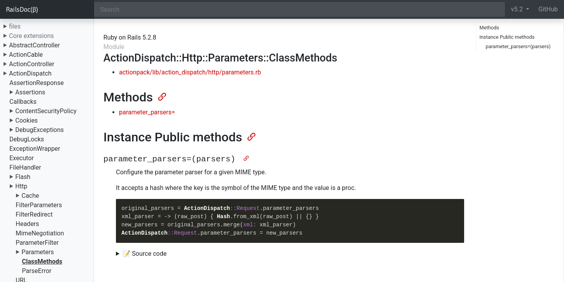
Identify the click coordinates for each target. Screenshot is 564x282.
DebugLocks (26, 139)
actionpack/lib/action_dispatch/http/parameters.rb (190, 72)
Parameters (38, 252)
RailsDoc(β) (22, 9)
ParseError (36, 271)
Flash (23, 177)
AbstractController (34, 45)
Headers (27, 224)
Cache (30, 195)
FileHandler (25, 167)
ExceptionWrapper (34, 148)
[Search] (299, 9)
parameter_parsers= (147, 112)
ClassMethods (42, 261)
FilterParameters (39, 205)
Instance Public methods (507, 37)
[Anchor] (161, 96)
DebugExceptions (39, 130)
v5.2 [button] (517, 9)
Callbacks (22, 101)
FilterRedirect (34, 214)
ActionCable (26, 54)
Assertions (30, 92)
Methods (489, 28)
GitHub (548, 9)
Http (21, 186)
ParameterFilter (37, 242)
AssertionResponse (36, 83)
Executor (21, 158)
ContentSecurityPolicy (45, 111)
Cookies (26, 120)
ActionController (31, 64)
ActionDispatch (30, 73)
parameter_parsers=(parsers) (518, 46)
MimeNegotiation (40, 233)
